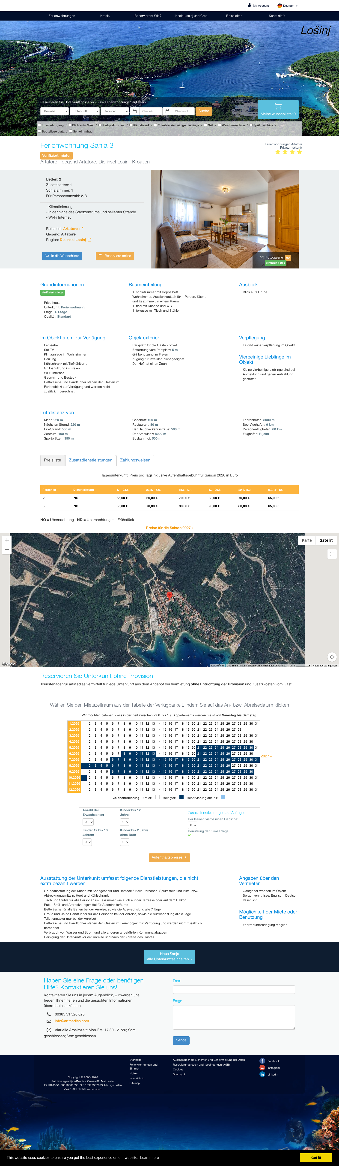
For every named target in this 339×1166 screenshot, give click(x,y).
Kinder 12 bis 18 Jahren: (95, 832)
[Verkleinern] (7, 549)
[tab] (169, 957)
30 (251, 723)
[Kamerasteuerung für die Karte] (332, 640)
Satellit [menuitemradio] (326, 540)
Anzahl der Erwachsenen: (93, 812)
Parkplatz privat (113, 125)
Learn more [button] (149, 1158)
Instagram (269, 1067)
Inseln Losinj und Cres (191, 15)
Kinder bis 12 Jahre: (130, 812)
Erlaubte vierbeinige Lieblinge (178, 125)
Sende (181, 1040)
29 (245, 723)
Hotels (105, 15)
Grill (210, 125)
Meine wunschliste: (278, 109)
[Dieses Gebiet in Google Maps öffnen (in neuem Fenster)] (8, 664)
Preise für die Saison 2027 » (169, 528)
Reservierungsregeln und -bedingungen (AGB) (201, 1065)
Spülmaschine (263, 125)
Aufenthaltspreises (169, 857)
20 (193, 723)
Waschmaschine (233, 125)
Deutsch (287, 5)
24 (216, 723)
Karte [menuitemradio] (307, 540)
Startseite (135, 1060)
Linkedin (268, 1074)
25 (222, 723)
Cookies (178, 1070)
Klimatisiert (141, 125)
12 (147, 723)
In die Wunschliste (62, 256)
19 (188, 723)
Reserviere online (115, 256)
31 (257, 723)
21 (199, 723)
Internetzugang (53, 125)
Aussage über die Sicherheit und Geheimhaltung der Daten (209, 1060)
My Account (261, 5)
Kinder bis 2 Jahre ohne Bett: (134, 832)
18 (182, 723)
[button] (169, 596)
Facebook (269, 1061)
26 (228, 723)
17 (176, 723)
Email (177, 981)
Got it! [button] (316, 1158)
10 (136, 723)
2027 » (266, 756)
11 (141, 723)
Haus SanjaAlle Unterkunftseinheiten (169, 956)
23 (211, 723)
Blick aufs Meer (83, 125)
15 (165, 723)
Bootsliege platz (53, 132)
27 (234, 723)
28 (239, 723)
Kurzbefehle (217, 665)
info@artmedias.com (72, 1021)
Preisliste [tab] (52, 460)
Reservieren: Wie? (147, 15)
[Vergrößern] (7, 540)
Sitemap (135, 1083)
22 (205, 723)
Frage (177, 1001)
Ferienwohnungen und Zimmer (144, 1067)
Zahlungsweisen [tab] (135, 460)
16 (170, 723)
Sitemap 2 (179, 1074)
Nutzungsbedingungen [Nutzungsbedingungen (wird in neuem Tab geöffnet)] (325, 665)
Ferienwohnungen (62, 15)
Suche (204, 111)
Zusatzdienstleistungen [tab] (90, 460)
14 (159, 723)
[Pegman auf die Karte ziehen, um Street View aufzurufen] (332, 657)
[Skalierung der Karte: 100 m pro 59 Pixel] (299, 665)
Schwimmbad (82, 132)
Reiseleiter (234, 15)
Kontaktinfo (277, 15)
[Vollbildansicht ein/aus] (332, 554)
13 (153, 723)
